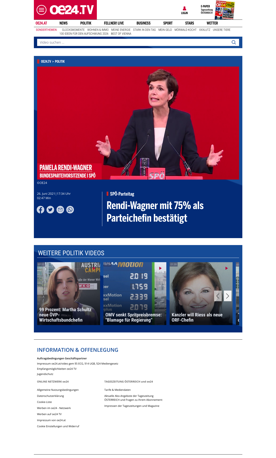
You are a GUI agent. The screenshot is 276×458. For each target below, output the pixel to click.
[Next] (227, 296)
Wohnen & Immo (98, 30)
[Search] (234, 42)
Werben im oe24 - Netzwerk (54, 408)
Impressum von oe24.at (51, 420)
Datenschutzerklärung (50, 396)
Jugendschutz (45, 373)
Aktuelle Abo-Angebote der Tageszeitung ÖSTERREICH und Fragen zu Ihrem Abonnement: (133, 398)
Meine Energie (121, 30)
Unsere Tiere (222, 30)
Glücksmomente (73, 30)
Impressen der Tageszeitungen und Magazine (131, 406)
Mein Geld (165, 30)
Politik (85, 23)
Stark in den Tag (144, 30)
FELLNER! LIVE (114, 23)
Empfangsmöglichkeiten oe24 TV (57, 368)
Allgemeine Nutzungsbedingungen (58, 390)
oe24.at (41, 23)
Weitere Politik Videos (71, 253)
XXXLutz (204, 30)
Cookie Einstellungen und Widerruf (58, 426)
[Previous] (218, 296)
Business (143, 23)
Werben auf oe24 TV (49, 414)
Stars (189, 23)
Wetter (212, 23)
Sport (168, 23)
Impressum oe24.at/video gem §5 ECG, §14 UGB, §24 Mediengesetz (77, 363)
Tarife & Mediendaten (117, 390)
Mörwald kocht (186, 30)
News (63, 23)
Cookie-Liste (44, 402)
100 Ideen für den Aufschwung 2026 (83, 34)
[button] (40, 9)
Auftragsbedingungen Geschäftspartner (62, 358)
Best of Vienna (121, 34)
